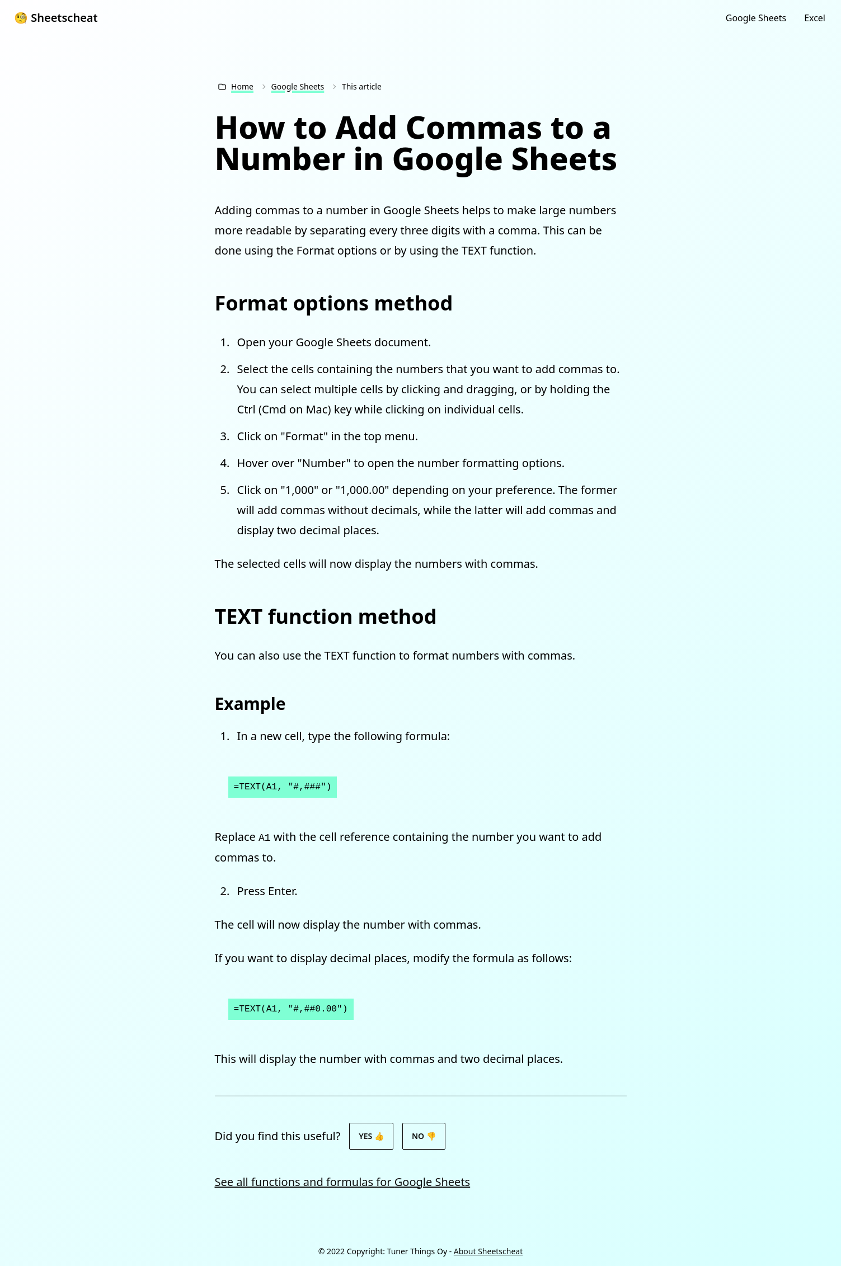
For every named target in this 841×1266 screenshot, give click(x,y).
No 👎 (424, 1136)
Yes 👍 (371, 1136)
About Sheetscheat (488, 1251)
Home (242, 86)
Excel (814, 18)
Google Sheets (756, 18)
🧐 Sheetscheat (56, 17)
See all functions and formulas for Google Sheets (343, 1181)
